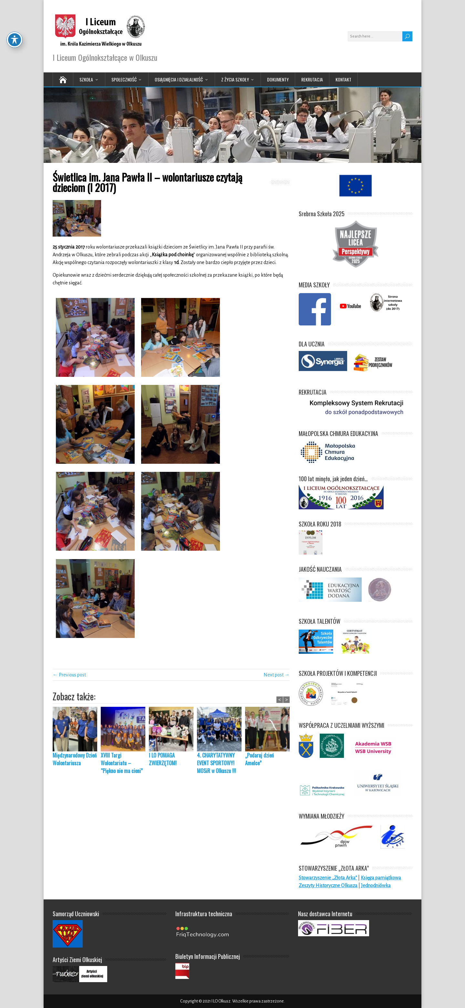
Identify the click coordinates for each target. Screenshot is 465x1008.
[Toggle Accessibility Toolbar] (14, 22)
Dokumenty (278, 79)
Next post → (277, 674)
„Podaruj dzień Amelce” (259, 759)
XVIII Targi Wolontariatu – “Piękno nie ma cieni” (122, 763)
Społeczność (124, 79)
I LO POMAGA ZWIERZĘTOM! (164, 759)
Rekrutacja (312, 79)
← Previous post (69, 674)
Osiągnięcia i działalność (179, 79)
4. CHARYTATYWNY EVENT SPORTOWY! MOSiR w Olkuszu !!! (216, 763)
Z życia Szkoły (235, 79)
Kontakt (343, 79)
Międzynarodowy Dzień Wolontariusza (75, 759)
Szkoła (86, 79)
